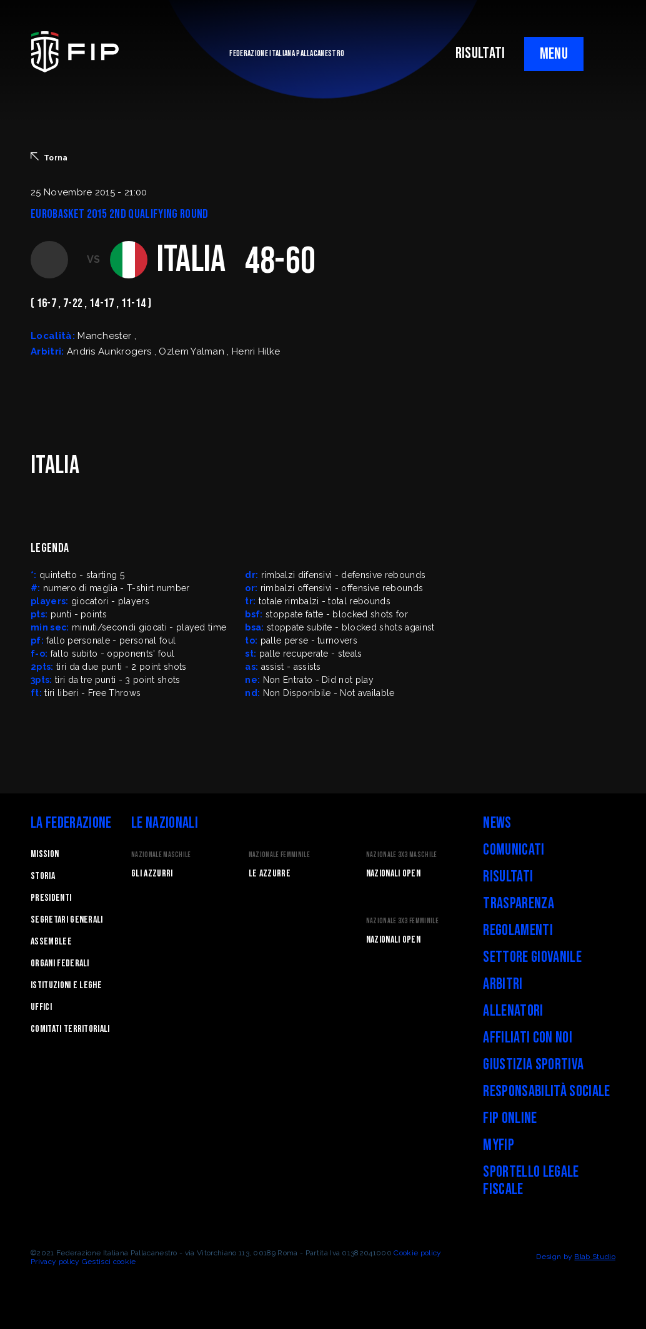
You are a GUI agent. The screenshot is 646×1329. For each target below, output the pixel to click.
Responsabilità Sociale (546, 1091)
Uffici (41, 1007)
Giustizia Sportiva (533, 1064)
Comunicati (513, 850)
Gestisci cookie (109, 1261)
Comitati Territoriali (70, 1029)
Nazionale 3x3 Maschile (401, 855)
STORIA (43, 876)
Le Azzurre (270, 874)
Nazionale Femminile (279, 855)
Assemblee (51, 942)
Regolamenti (518, 930)
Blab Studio (594, 1256)
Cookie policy (417, 1252)
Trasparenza (518, 903)
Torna (49, 157)
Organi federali (60, 963)
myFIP (498, 1145)
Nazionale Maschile (161, 855)
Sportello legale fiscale (531, 1180)
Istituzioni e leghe (66, 985)
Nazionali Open (393, 874)
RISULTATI (480, 53)
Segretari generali (67, 920)
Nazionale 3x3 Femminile (402, 921)
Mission (45, 854)
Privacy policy (55, 1261)
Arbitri (502, 984)
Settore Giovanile (532, 957)
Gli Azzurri (152, 874)
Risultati (508, 876)
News (497, 823)
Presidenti (51, 898)
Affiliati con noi (527, 1037)
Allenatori (513, 1011)
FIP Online (510, 1118)
